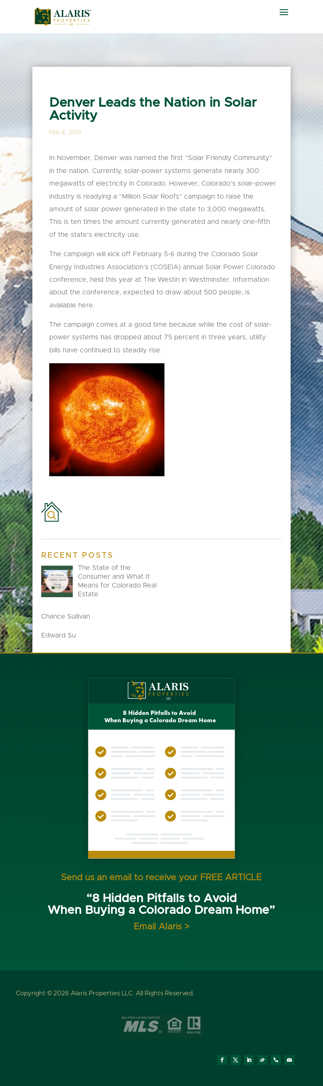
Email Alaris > (161, 926)
